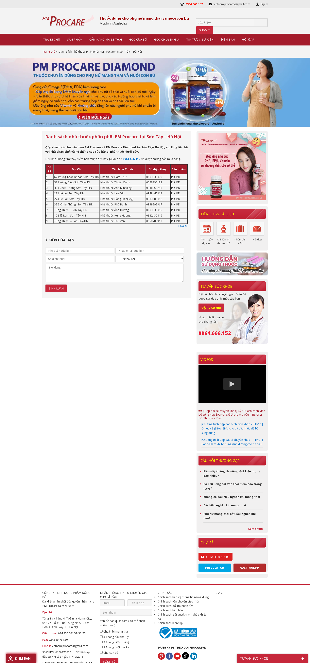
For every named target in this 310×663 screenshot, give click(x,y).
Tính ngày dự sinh (207, 241)
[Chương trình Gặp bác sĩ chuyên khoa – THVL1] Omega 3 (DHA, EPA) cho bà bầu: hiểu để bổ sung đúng (232, 428)
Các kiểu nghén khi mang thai (224, 505)
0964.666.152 (194, 4)
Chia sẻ (183, 226)
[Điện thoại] (126, 612)
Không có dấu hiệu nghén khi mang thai (231, 497)
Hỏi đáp (257, 239)
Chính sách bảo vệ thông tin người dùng (183, 597)
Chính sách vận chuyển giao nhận (179, 601)
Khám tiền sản (240, 241)
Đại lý (264, 4)
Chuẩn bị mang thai (114, 631)
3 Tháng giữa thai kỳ (114, 642)
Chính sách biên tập (170, 623)
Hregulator (214, 567)
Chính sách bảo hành (171, 610)
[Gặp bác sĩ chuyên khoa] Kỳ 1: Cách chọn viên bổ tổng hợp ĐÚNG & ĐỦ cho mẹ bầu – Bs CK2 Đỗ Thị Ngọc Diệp (231, 414)
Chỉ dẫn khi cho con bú (223, 241)
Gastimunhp (249, 567)
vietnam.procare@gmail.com (232, 4)
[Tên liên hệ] (140, 602)
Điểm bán (23, 658)
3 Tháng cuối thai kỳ (114, 647)
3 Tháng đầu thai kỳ (114, 637)
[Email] (112, 602)
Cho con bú (109, 652)
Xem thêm (255, 529)
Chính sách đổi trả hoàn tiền (176, 606)
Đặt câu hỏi (211, 308)
